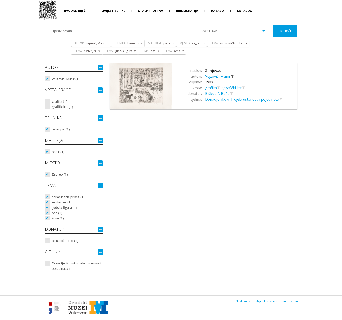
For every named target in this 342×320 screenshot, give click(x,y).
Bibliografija (187, 11)
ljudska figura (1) (64, 207)
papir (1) (58, 151)
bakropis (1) (61, 129)
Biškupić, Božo (218, 93)
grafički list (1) (62, 106)
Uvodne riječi (75, 11)
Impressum (290, 301)
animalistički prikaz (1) (68, 197)
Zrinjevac (213, 70)
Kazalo (217, 11)
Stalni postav (150, 11)
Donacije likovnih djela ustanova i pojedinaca (242, 99)
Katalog (244, 11)
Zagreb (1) (60, 174)
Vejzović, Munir (218, 76)
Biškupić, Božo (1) (65, 240)
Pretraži (285, 31)
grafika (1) (59, 101)
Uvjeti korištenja (266, 301)
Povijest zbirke (112, 11)
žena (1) (58, 218)
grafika (211, 87)
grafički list (232, 87)
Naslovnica (243, 301)
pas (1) (57, 213)
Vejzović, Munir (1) (66, 79)
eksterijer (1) (62, 202)
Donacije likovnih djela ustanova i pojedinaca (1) (76, 266)
